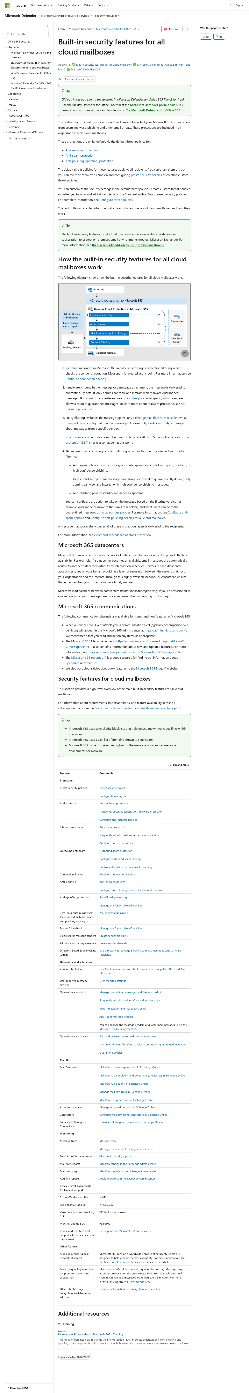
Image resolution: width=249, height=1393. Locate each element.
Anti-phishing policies (112, 882)
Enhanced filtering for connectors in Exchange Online (131, 1122)
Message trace (108, 1141)
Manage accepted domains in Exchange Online (127, 1107)
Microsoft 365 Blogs (149, 668)
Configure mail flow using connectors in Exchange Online (133, 1114)
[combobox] (27, 34)
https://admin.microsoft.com (164, 630)
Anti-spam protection (80, 155)
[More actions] (187, 29)
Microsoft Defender (80, 29)
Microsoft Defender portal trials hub (155, 105)
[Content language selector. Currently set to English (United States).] (22, 1387)
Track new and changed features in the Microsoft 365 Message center (135, 652)
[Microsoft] (7, 5)
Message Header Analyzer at (116, 1029)
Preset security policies (112, 788)
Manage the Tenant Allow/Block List (120, 905)
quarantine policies (135, 398)
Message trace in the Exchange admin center (126, 1149)
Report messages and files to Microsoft (122, 1008)
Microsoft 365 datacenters (120, 1262)
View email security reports (115, 1156)
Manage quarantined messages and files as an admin (130, 992)
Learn (61, 29)
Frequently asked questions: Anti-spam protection (129, 835)
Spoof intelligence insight (114, 897)
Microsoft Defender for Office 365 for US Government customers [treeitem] (31, 86)
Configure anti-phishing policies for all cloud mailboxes (128, 518)
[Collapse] (48, 26)
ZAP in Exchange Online (113, 913)
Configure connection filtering (86, 379)
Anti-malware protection (82, 150)
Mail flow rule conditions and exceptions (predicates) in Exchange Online (142, 1075)
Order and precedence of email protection (122, 535)
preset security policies (146, 175)
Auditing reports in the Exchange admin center (127, 1178)
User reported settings (112, 981)
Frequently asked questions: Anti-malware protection (130, 811)
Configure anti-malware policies (118, 819)
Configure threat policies (116, 200)
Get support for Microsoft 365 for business (125, 1231)
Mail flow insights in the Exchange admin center (127, 1171)
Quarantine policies (110, 1052)
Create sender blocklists (113, 936)
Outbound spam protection (115, 851)
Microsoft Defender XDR (85, 69)
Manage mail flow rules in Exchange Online (124, 1092)
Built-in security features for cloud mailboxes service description (138, 708)
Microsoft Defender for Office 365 (116, 29)
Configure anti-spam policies (116, 843)
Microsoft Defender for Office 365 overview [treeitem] (31, 55)
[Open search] (231, 5)
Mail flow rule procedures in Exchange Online (126, 1100)
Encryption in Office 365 (145, 1289)
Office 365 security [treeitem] (19, 41)
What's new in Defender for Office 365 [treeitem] (31, 75)
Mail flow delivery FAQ (137, 1281)
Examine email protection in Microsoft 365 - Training (90, 1334)
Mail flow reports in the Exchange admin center (127, 1164)
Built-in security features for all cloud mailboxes (103, 64)
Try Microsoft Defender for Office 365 (153, 110)
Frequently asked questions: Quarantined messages (129, 1000)
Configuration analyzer (112, 796)
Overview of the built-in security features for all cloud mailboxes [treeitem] (31, 65)
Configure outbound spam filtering (120, 859)
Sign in (240, 5)
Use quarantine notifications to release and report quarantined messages (142, 1044)
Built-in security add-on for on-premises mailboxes (128, 245)
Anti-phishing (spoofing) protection (89, 161)
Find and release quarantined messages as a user (128, 1036)
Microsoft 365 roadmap (87, 657)
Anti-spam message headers (116, 1016)
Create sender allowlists (113, 943)
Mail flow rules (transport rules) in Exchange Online (129, 1067)
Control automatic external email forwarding (125, 867)
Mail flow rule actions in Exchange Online (123, 1083)
